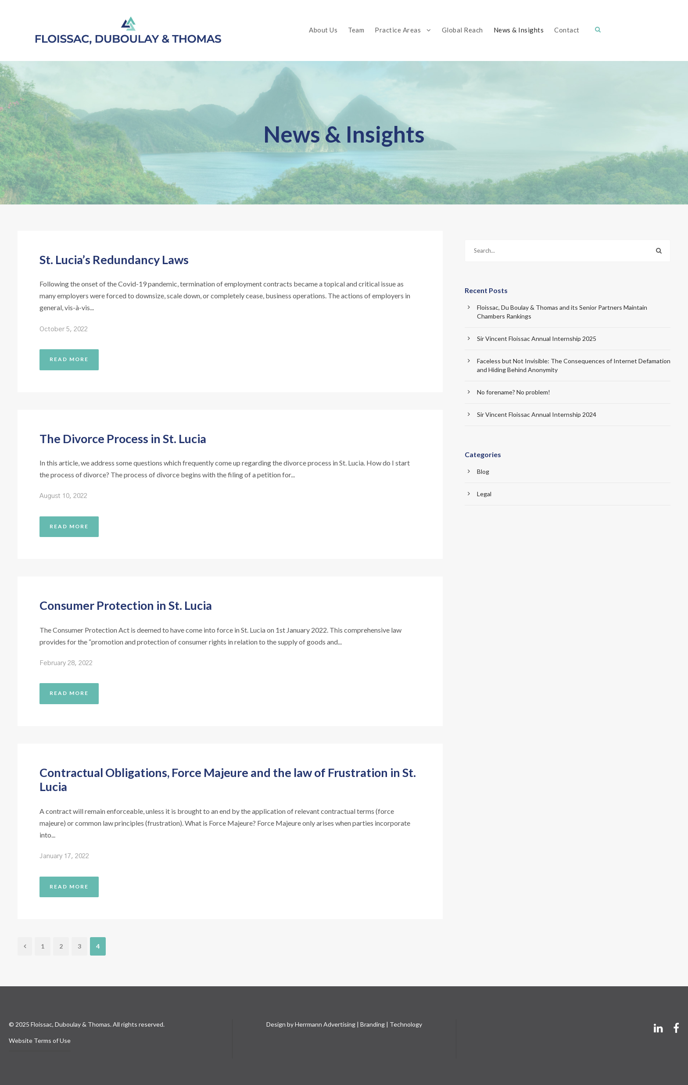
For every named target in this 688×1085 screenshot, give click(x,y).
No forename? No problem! (513, 392)
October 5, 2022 (63, 329)
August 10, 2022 (63, 496)
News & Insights (519, 30)
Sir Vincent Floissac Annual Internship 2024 (536, 414)
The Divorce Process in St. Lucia (122, 438)
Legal (484, 494)
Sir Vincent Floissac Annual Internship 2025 (536, 338)
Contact (567, 30)
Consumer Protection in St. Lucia (125, 605)
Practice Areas (398, 30)
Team (356, 30)
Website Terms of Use (40, 1040)
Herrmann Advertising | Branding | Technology (358, 1024)
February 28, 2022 (66, 663)
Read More (69, 359)
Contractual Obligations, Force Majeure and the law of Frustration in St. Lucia (227, 779)
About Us (323, 30)
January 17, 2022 (64, 856)
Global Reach (462, 30)
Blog (483, 471)
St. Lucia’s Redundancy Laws (114, 259)
